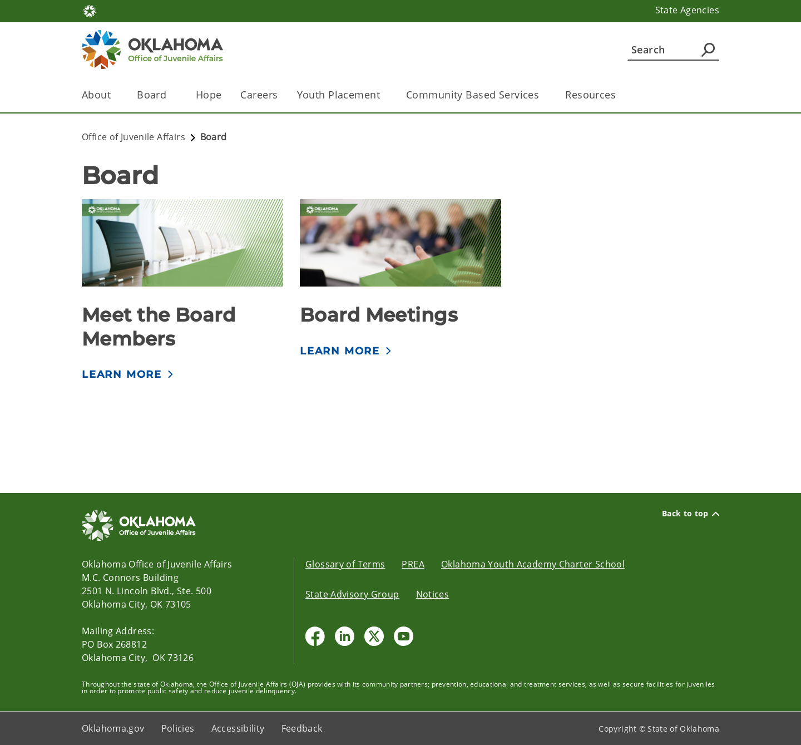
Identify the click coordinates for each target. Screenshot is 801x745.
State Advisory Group (352, 594)
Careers (259, 94)
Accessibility (238, 728)
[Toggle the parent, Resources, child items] (619, 94)
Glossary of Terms (345, 564)
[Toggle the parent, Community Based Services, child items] (542, 94)
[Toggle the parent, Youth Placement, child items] (383, 94)
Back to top (690, 513)
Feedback (302, 728)
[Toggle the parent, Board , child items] (173, 94)
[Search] (673, 49)
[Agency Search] (708, 49)
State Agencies (687, 10)
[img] (182, 243)
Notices (432, 594)
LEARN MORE (122, 374)
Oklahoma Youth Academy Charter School (533, 564)
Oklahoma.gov (113, 728)
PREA (413, 564)
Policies (178, 728)
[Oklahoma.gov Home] (89, 10)
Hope (209, 94)
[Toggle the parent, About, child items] (114, 94)
